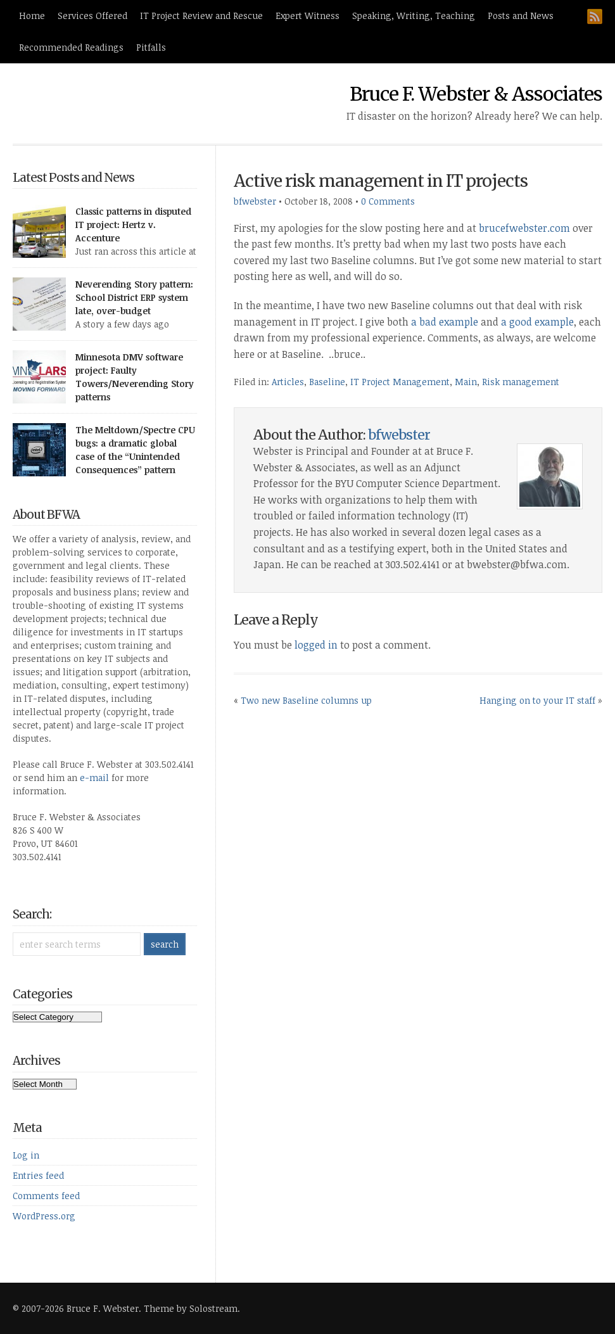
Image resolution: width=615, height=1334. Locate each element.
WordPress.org (44, 1216)
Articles (288, 382)
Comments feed (46, 1196)
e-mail (94, 778)
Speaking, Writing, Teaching (413, 16)
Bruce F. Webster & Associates (476, 94)
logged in (316, 645)
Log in (26, 1155)
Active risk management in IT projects (381, 180)
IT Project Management (400, 382)
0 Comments (388, 201)
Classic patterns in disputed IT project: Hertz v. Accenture (133, 224)
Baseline (327, 382)
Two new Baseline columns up (306, 700)
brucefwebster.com (524, 228)
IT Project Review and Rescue (201, 16)
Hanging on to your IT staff (537, 700)
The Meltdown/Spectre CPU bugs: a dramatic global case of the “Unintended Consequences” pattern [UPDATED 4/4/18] (135, 456)
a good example (537, 322)
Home (32, 16)
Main (466, 382)
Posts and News (521, 16)
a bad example (444, 322)
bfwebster (255, 201)
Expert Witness (307, 16)
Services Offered (92, 16)
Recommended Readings (71, 47)
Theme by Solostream (191, 1308)
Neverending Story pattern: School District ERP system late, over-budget (134, 297)
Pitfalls (151, 47)
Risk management (520, 382)
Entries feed (38, 1175)
